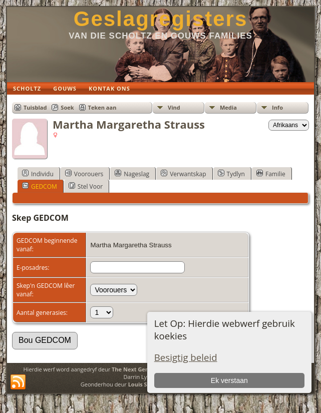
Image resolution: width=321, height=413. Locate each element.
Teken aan (102, 107)
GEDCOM (39, 186)
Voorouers (84, 173)
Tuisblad (35, 107)
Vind (174, 107)
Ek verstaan (229, 380)
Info (277, 107)
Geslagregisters (161, 19)
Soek (67, 107)
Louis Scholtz (146, 384)
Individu (38, 173)
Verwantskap (183, 173)
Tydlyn (231, 173)
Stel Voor (86, 186)
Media (228, 107)
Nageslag (132, 173)
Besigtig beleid (185, 357)
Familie (270, 173)
